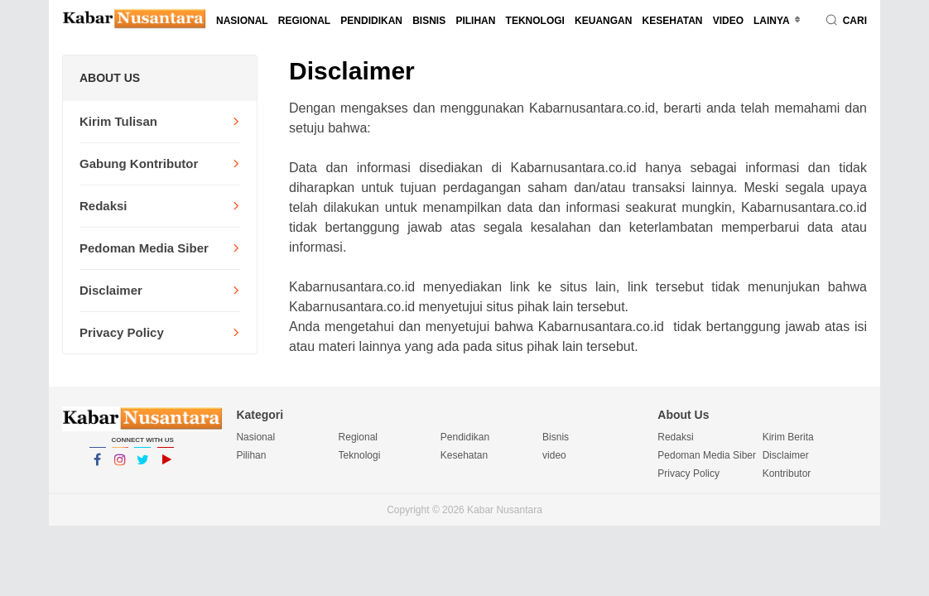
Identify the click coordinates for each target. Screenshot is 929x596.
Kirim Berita (788, 437)
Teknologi (535, 20)
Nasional (242, 20)
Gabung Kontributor (138, 163)
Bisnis (428, 20)
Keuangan (603, 20)
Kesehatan (673, 20)
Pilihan (475, 20)
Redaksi (103, 206)
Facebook (97, 467)
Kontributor (787, 473)
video (728, 20)
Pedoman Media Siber (144, 248)
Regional (304, 20)
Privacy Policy (121, 332)
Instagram (120, 467)
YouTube (165, 467)
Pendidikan (371, 20)
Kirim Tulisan (118, 121)
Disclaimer (110, 290)
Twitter (142, 467)
